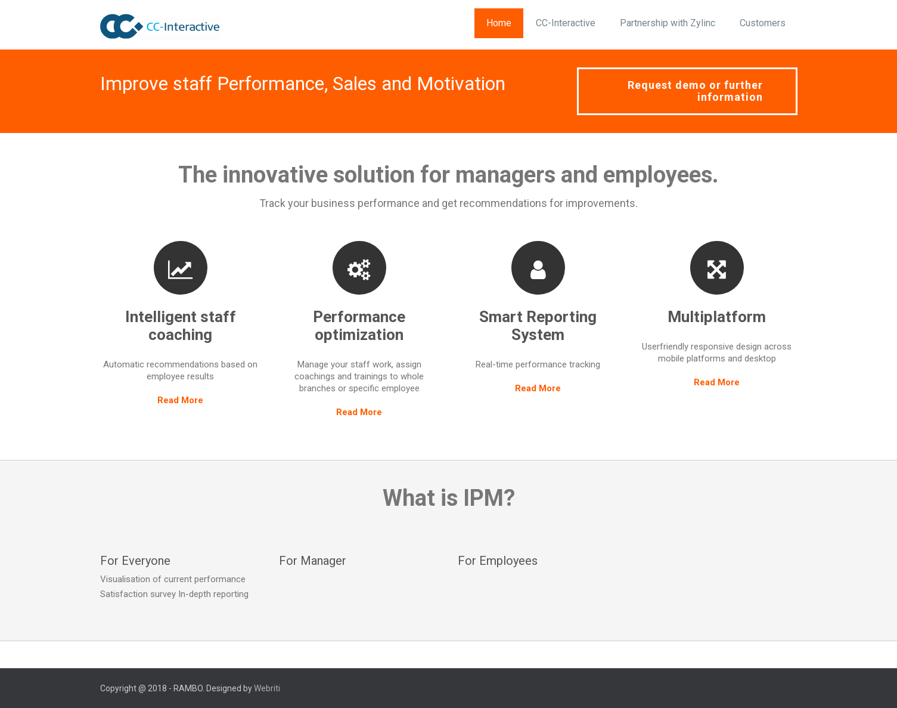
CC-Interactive (565, 23)
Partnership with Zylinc (667, 23)
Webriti (267, 688)
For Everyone (135, 561)
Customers (763, 23)
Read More (180, 400)
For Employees (498, 561)
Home (498, 23)
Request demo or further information (695, 91)
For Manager (312, 561)
